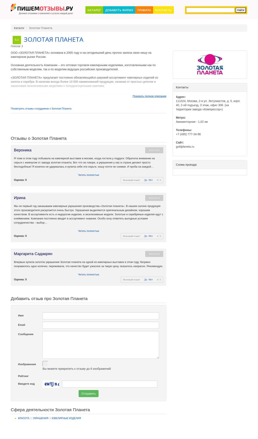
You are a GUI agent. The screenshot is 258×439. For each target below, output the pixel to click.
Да (145, 180)
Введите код (26, 383)
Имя (21, 315)
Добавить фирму (119, 10)
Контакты (163, 10)
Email (21, 324)
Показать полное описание (149, 96)
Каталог (94, 10)
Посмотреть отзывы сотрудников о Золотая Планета (41, 108)
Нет (151, 180)
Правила (144, 10)
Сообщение (26, 334)
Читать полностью (88, 175)
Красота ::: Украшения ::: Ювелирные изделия (49, 418)
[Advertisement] (88, 124)
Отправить (88, 393)
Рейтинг (23, 376)
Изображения (27, 364)
